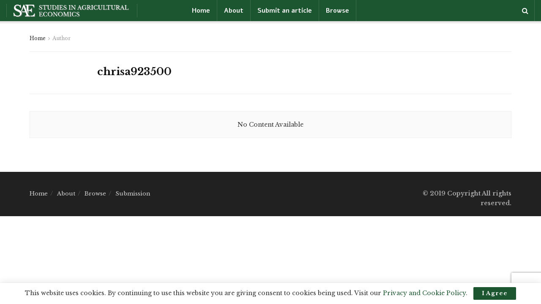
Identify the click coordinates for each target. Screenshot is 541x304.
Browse (337, 10)
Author (61, 38)
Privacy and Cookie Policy (424, 293)
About (233, 10)
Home (201, 10)
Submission (132, 193)
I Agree (495, 293)
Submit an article (284, 10)
